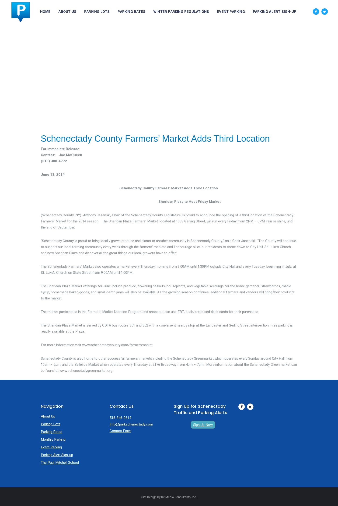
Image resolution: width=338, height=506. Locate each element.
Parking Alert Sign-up (57, 455)
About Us (48, 416)
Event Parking (51, 447)
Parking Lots (50, 424)
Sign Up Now (203, 424)
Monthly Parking (53, 439)
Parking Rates (51, 432)
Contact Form (120, 430)
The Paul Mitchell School (60, 462)
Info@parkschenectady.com (131, 424)
